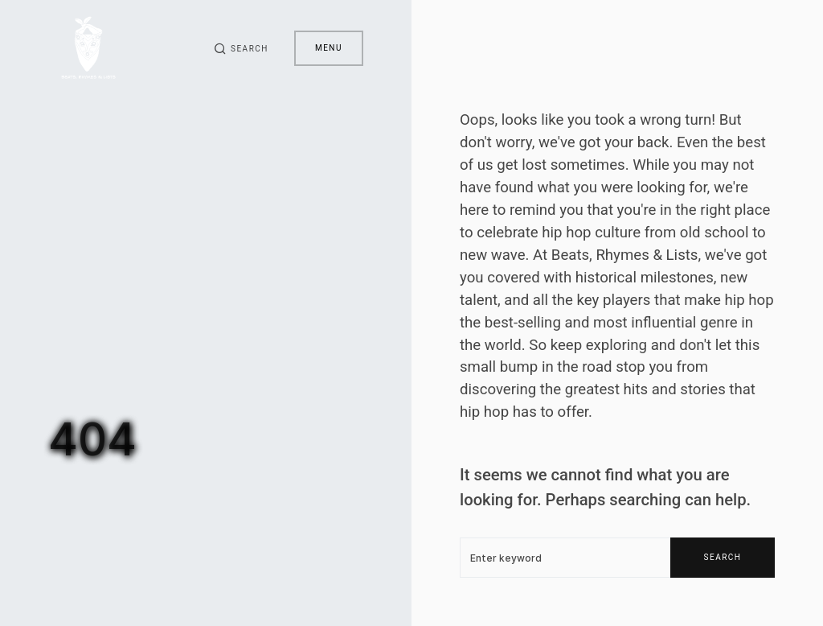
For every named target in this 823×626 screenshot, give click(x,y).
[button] (241, 48)
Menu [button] (328, 47)
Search (723, 557)
